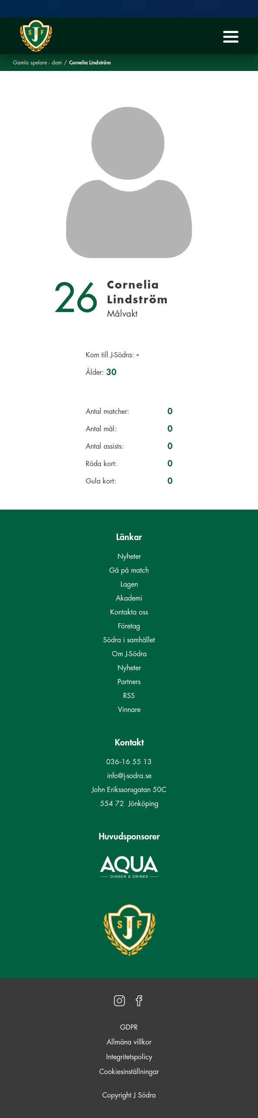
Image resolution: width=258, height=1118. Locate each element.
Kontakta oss (129, 612)
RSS (129, 695)
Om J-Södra (129, 654)
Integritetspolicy (129, 1057)
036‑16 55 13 (129, 762)
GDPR (129, 1027)
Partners (129, 681)
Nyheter (129, 556)
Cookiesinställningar (129, 1071)
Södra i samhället (129, 640)
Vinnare (129, 709)
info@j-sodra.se (129, 775)
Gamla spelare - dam (37, 62)
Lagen (129, 584)
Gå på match (129, 570)
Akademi (129, 598)
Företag (129, 626)
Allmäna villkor (129, 1042)
